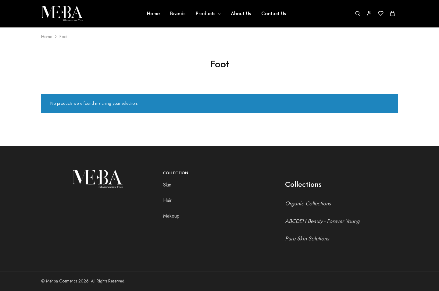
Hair (167, 200)
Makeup (171, 215)
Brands (177, 13)
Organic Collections (308, 204)
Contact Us (273, 13)
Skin (167, 184)
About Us (241, 13)
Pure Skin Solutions (307, 239)
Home (153, 13)
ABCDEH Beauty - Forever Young (322, 221)
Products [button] (208, 13)
